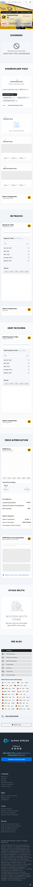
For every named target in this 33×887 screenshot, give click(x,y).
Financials (7, 671)
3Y (9, 478)
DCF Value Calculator (8, 812)
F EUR (22, 682)
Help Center (5, 797)
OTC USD (8, 682)
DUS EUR (7, 706)
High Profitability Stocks (9, 828)
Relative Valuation (10, 657)
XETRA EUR (8, 697)
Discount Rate (8, 674)
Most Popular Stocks (8, 831)
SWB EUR (8, 703)
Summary (7, 651)
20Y (28, 478)
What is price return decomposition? (16, 574)
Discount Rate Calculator (9, 814)
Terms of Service (7, 784)
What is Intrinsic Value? (9, 795)
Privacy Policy (6, 786)
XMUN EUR (23, 700)
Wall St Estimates (9, 661)
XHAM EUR (8, 688)
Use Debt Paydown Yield (15, 105)
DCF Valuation (8, 654)
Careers (4, 778)
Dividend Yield (8, 97)
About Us (4, 776)
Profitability (7, 664)
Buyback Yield (23, 97)
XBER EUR (20, 685)
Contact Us (5, 799)
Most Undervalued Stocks (10, 824)
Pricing (3, 780)
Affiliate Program (7, 782)
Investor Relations (26, 23)
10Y (19, 478)
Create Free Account (16, 759)
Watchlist (26, 16)
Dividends (13, 23)
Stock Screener (6, 809)
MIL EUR (23, 691)
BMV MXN (8, 691)
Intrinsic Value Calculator (9, 811)
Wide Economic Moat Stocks (11, 826)
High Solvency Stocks (8, 830)
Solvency (7, 668)
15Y (23, 478)
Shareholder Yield (9, 94)
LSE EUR (23, 688)
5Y (14, 478)
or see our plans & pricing (16, 762)
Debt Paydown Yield (10, 100)
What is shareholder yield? (16, 84)
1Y (4, 478)
